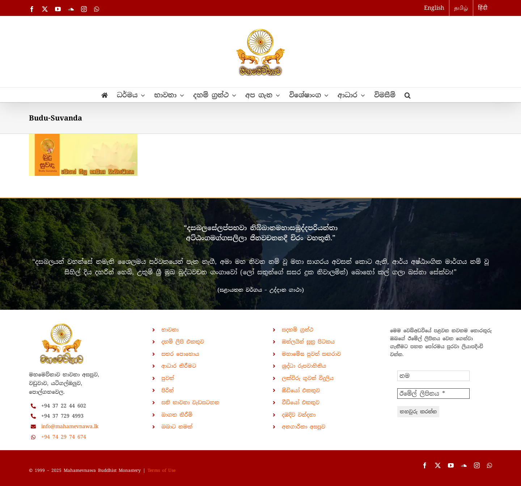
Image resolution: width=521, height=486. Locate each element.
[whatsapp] (489, 465)
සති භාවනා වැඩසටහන (190, 402)
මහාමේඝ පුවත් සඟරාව (311, 354)
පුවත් (167, 378)
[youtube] (451, 465)
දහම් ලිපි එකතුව (182, 341)
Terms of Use (161, 470)
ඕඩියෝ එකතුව (301, 390)
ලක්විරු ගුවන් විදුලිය (308, 378)
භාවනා (169, 329)
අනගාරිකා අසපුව (303, 426)
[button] (407, 95)
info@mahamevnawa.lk (69, 426)
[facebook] (425, 465)
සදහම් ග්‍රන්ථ (297, 329)
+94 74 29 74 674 (63, 437)
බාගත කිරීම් (176, 414)
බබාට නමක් (176, 426)
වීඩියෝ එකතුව (300, 402)
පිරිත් (167, 390)
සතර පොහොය (180, 354)
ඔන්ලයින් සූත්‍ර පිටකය (308, 341)
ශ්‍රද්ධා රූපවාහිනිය (304, 366)
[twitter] (438, 465)
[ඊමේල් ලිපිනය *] (433, 393)
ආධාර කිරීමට (178, 366)
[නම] (433, 376)
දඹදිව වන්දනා (298, 414)
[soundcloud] (464, 465)
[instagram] (477, 465)
